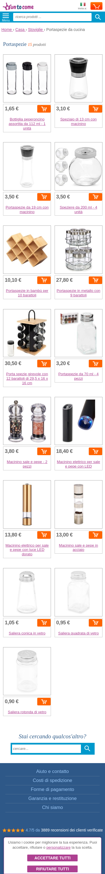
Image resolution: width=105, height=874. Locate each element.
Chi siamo (52, 807)
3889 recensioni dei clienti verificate (72, 830)
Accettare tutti (52, 858)
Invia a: (82, 6)
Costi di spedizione (52, 780)
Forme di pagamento (52, 789)
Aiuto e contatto (52, 771)
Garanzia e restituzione (52, 798)
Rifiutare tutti (52, 869)
